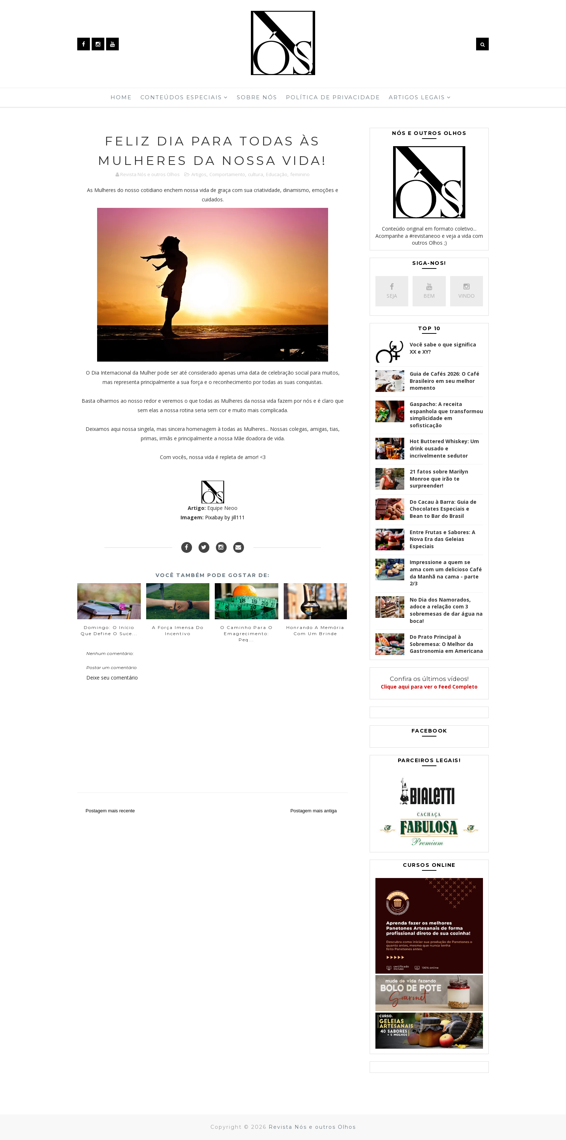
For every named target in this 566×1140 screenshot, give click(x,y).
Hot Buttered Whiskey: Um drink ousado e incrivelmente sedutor (444, 448)
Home (121, 97)
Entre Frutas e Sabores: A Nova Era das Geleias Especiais (442, 539)
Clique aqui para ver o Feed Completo (429, 686)
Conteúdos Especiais (181, 97)
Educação (276, 174)
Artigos (198, 174)
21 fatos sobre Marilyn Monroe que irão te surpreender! (439, 478)
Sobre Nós (257, 97)
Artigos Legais (417, 97)
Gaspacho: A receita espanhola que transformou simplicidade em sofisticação (446, 415)
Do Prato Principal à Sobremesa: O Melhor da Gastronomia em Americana (446, 643)
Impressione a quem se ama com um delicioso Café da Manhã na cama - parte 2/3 (446, 573)
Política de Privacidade (333, 97)
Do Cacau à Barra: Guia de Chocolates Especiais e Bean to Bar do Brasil (443, 508)
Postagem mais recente (110, 810)
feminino (300, 174)
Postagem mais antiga (313, 810)
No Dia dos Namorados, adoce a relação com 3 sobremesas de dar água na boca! (446, 610)
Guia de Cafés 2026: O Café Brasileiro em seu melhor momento (444, 380)
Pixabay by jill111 (225, 517)
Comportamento (227, 174)
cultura (255, 174)
